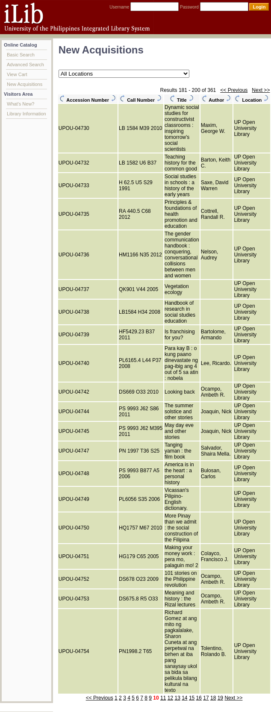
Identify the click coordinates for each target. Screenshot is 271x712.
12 (170, 698)
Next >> (261, 90)
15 (191, 698)
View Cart (17, 74)
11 (163, 698)
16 (199, 698)
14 (184, 698)
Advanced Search (25, 64)
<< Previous (233, 90)
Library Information (26, 113)
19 (220, 698)
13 (177, 698)
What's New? (20, 103)
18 (213, 698)
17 (206, 698)
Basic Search (21, 54)
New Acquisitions (24, 84)
